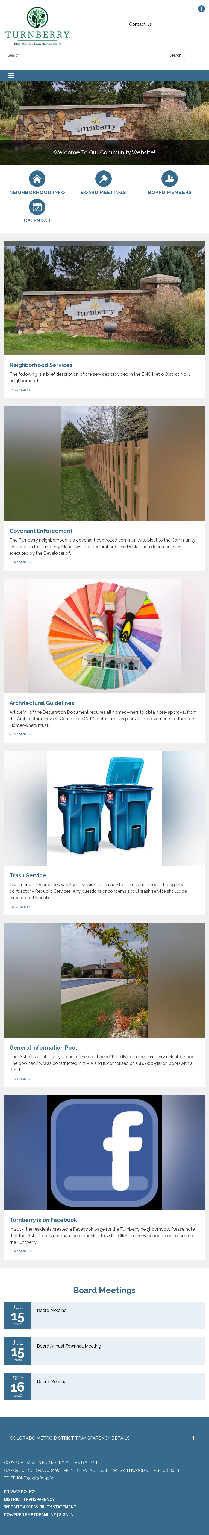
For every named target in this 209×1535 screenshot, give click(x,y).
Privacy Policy (20, 1492)
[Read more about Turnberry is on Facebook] (104, 1177)
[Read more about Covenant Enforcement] (104, 488)
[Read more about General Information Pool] (104, 1005)
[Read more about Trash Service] (104, 833)
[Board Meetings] (104, 182)
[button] (104, 1438)
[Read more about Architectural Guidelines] (104, 661)
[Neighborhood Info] (37, 182)
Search (175, 55)
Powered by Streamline (30, 1515)
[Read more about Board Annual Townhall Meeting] (104, 1351)
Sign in (66, 1515)
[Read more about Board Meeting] (104, 1315)
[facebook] (201, 10)
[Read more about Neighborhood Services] (104, 319)
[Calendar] (37, 211)
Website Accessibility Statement (40, 1507)
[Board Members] (170, 182)
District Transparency (29, 1499)
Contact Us (140, 24)
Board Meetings (104, 1290)
